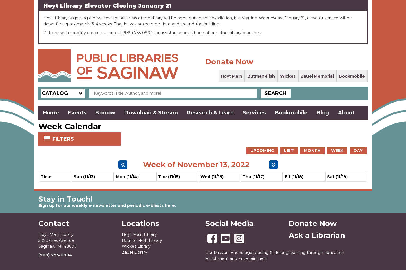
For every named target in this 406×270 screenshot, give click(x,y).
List (289, 150)
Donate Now (229, 61)
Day (358, 150)
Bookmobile (352, 76)
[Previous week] (122, 164)
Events (77, 113)
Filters (63, 138)
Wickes (288, 76)
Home (51, 113)
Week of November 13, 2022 (196, 164)
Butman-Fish (261, 76)
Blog (323, 113)
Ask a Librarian (317, 235)
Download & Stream (151, 113)
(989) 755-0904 (55, 255)
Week (337, 150)
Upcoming (262, 150)
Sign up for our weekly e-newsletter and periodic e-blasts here (106, 205)
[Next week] (273, 164)
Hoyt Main (231, 76)
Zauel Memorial (317, 76)
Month (312, 150)
